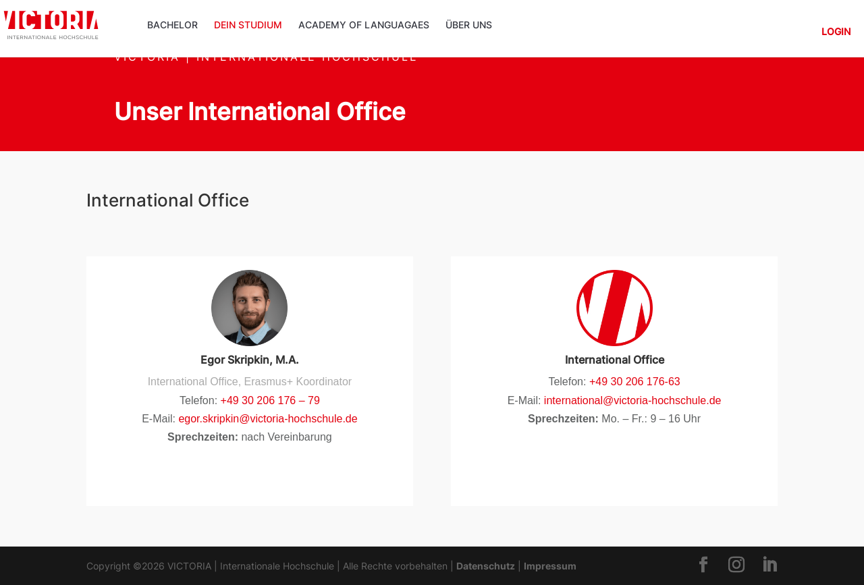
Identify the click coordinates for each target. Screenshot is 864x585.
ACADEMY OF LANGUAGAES (363, 25)
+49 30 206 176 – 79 (270, 400)
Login (835, 32)
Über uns (469, 25)
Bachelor (172, 25)
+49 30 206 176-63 (634, 381)
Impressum (550, 566)
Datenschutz (485, 566)
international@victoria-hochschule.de (631, 400)
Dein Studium (248, 25)
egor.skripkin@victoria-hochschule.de (267, 418)
